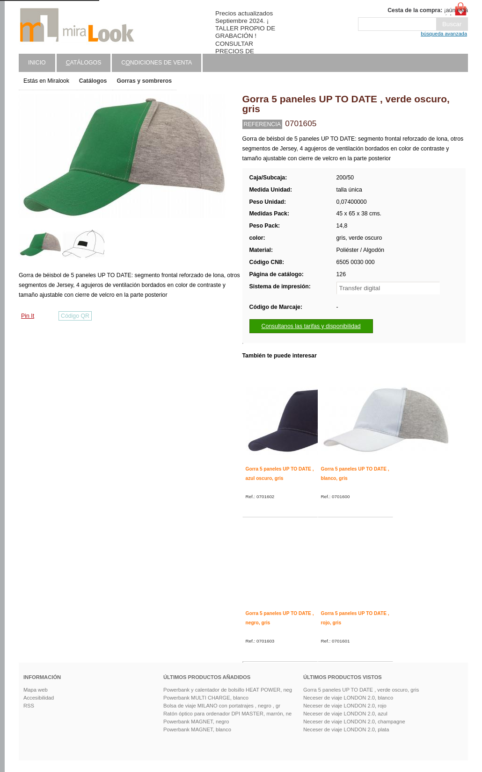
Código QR (75, 316)
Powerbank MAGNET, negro (196, 721)
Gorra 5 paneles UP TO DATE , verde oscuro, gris (361, 690)
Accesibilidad (38, 698)
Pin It (27, 316)
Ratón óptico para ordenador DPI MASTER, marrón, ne (227, 713)
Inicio (37, 62)
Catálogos (93, 81)
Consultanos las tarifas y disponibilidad (311, 326)
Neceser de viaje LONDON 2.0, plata (346, 729)
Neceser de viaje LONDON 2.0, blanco (348, 698)
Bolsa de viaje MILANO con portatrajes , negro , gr (221, 705)
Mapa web (35, 690)
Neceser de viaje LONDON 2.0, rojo (345, 705)
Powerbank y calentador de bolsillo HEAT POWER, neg (227, 690)
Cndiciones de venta (156, 62)
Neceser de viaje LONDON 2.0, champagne (354, 721)
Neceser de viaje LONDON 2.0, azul (345, 713)
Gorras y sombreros (144, 81)
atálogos (84, 62)
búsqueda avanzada (444, 33)
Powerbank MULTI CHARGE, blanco (205, 698)
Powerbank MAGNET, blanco (197, 729)
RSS (28, 705)
